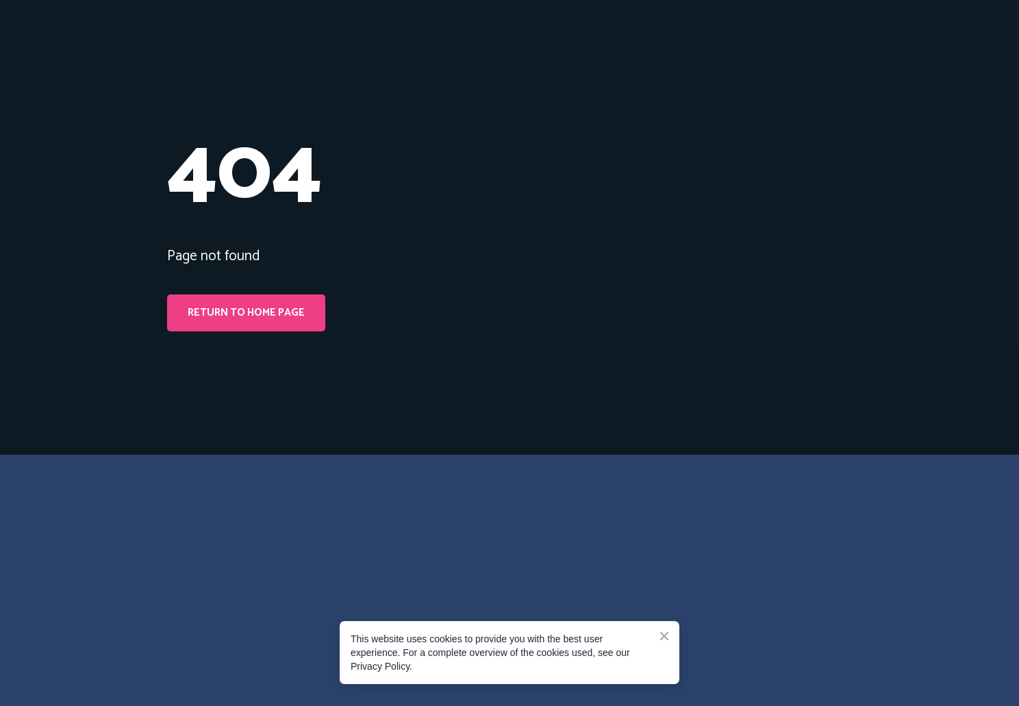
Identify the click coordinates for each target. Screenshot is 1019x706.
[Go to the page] (229, 527)
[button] (246, 312)
